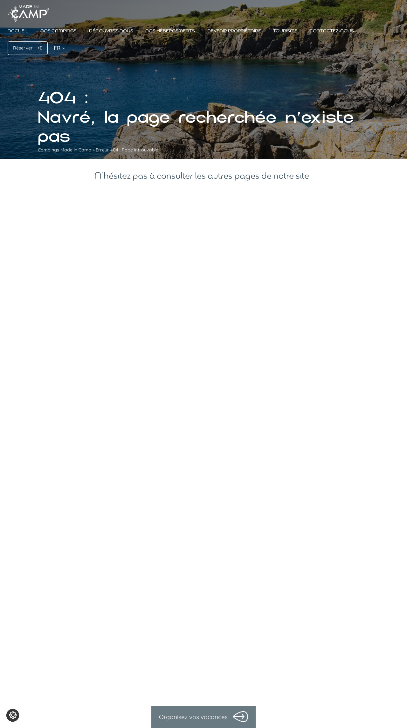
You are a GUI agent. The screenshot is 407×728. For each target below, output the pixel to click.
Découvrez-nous (111, 31)
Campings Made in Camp (64, 150)
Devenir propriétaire (234, 31)
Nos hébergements (170, 31)
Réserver (23, 48)
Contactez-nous (331, 31)
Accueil (18, 31)
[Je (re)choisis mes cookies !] (12, 715)
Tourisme (285, 31)
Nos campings (58, 31)
